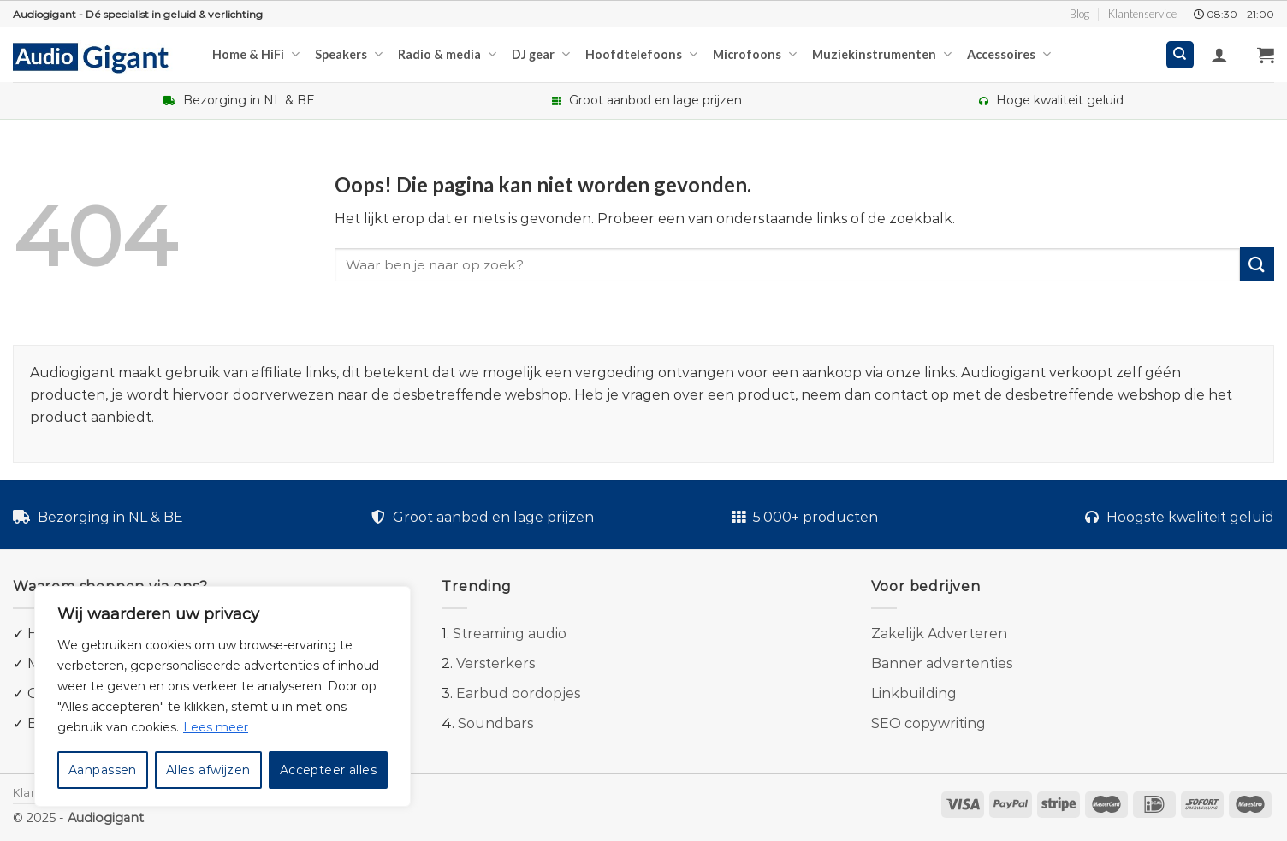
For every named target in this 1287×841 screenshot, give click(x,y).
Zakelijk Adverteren (939, 633)
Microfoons (755, 54)
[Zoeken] (1180, 55)
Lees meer (215, 727)
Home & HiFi (256, 54)
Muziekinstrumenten (882, 54)
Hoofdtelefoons (641, 54)
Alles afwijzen (208, 770)
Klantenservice (1142, 14)
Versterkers (495, 663)
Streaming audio (509, 633)
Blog (1079, 14)
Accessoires (1009, 54)
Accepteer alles (328, 770)
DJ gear (541, 54)
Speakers (349, 54)
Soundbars (495, 723)
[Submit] (1257, 264)
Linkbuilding (914, 693)
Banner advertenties (941, 663)
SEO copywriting (928, 723)
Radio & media (447, 54)
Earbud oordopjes (518, 693)
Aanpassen (102, 770)
